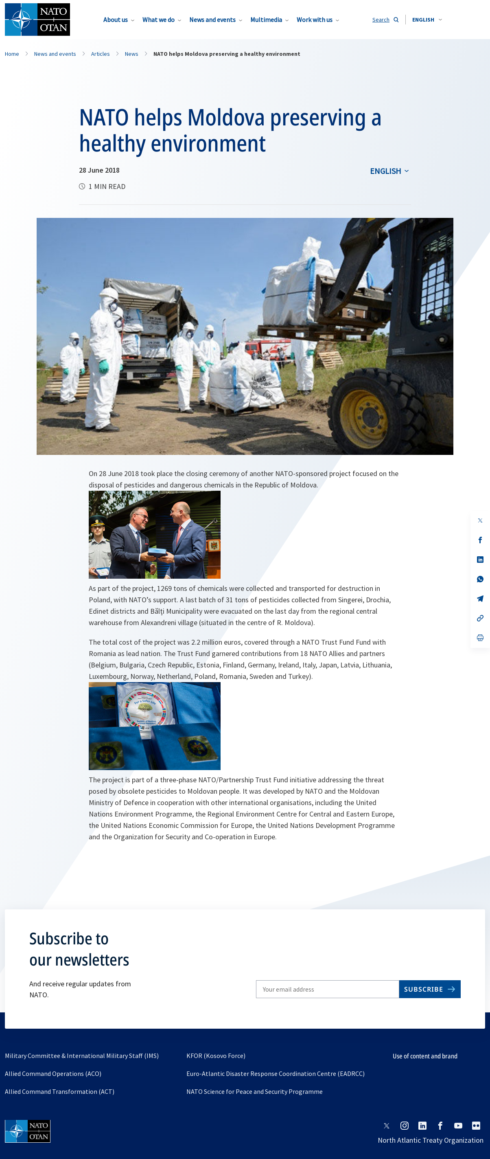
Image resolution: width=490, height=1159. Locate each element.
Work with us (314, 19)
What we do (158, 19)
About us (115, 19)
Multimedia (266, 19)
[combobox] (427, 19)
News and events (212, 19)
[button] (427, 19)
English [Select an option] (385, 171)
